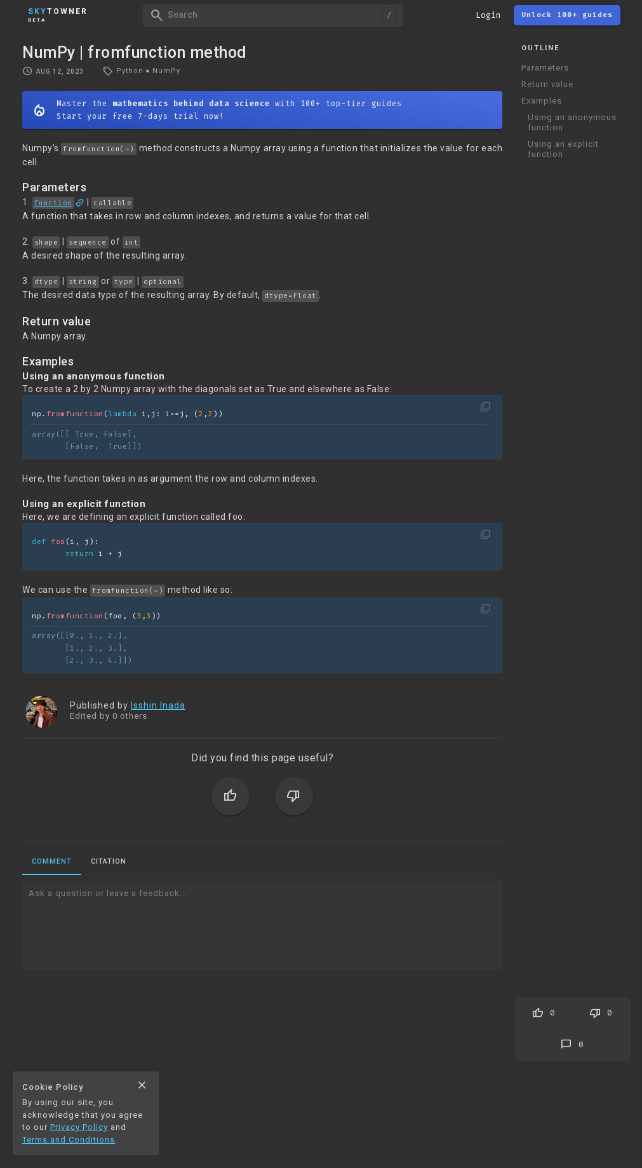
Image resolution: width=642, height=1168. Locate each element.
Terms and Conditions (68, 1139)
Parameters (545, 67)
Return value (547, 84)
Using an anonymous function (572, 122)
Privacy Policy (79, 1127)
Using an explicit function (563, 149)
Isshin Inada (158, 705)
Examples (541, 100)
